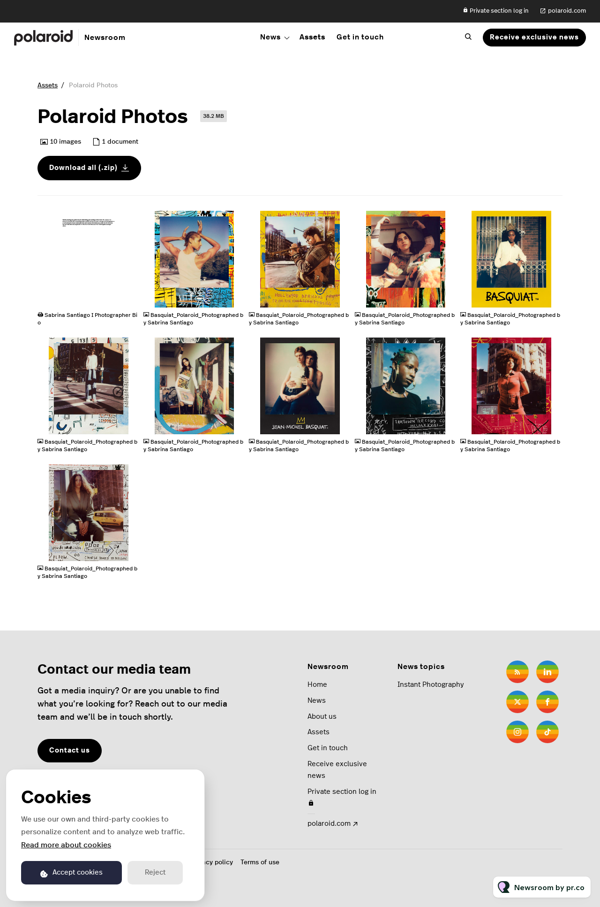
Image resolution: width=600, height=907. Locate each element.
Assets (312, 37)
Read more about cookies (66, 845)
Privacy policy (211, 862)
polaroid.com (567, 11)
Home (317, 684)
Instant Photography (431, 684)
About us (322, 716)
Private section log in (495, 10)
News (270, 37)
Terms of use (259, 862)
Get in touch (360, 37)
